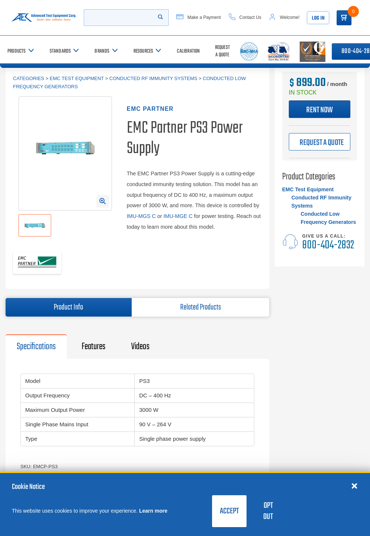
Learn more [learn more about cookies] (153, 511)
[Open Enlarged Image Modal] (102, 201)
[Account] (284, 17)
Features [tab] (93, 346)
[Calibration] (188, 51)
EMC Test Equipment (77, 78)
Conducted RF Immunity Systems (153, 78)
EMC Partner (150, 109)
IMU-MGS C (141, 216)
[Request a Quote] (222, 51)
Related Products (200, 307)
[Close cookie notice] (354, 485)
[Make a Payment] (198, 17)
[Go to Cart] (344, 17)
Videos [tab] (140, 346)
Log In (318, 18)
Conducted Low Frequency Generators (328, 218)
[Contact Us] (244, 17)
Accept (229, 511)
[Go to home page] (43, 17)
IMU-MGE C (177, 216)
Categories (28, 78)
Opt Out (268, 511)
